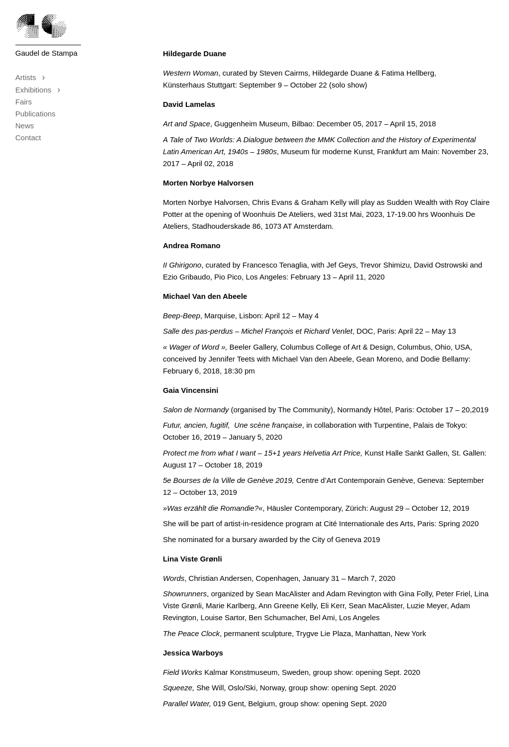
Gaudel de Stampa (46, 53)
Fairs (23, 101)
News (24, 125)
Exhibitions (41, 90)
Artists (33, 77)
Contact (28, 137)
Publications (35, 113)
